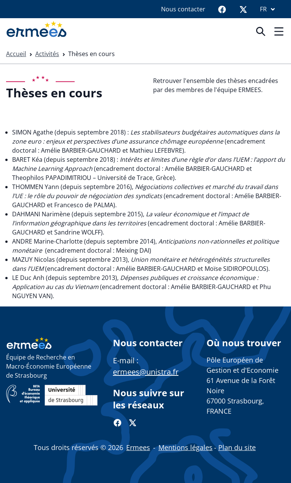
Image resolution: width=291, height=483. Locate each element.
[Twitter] (243, 9)
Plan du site (237, 447)
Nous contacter (183, 9)
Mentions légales (185, 447)
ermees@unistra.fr (145, 372)
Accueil (16, 54)
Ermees (138, 447)
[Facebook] (222, 9)
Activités (47, 54)
